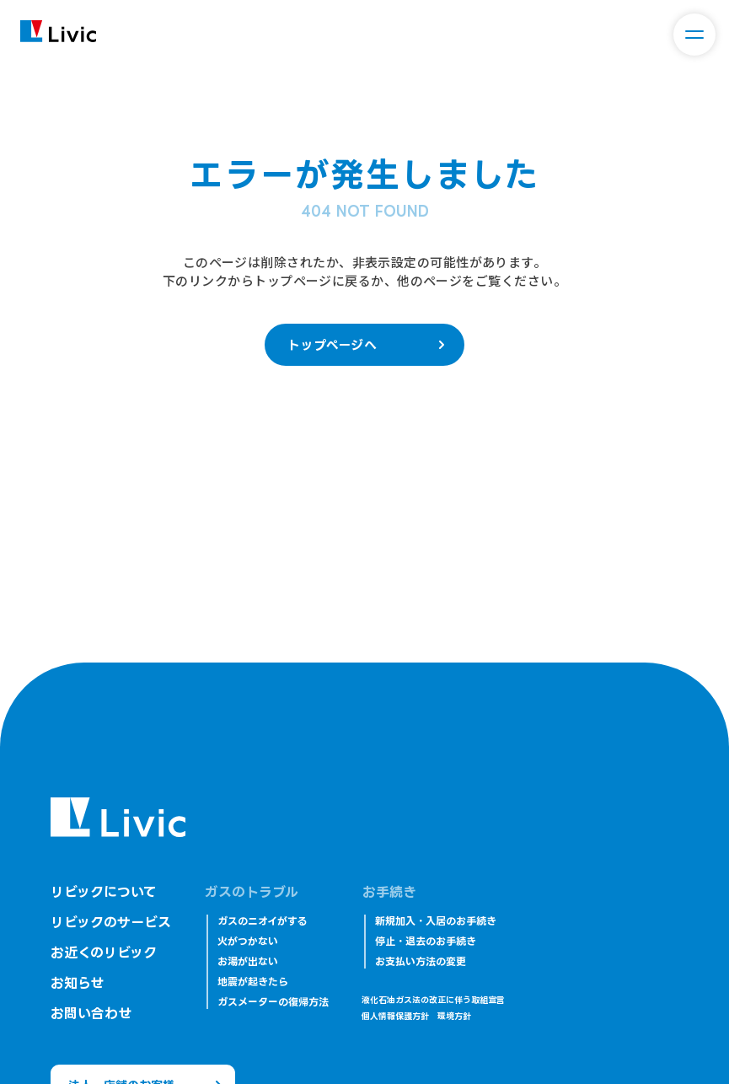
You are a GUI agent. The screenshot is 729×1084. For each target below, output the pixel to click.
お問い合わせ (91, 1013)
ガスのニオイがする (262, 920)
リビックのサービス (111, 922)
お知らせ (77, 982)
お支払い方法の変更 (420, 961)
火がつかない (247, 941)
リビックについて (104, 891)
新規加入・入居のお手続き (435, 920)
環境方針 (454, 1016)
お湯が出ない (247, 961)
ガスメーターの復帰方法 (273, 1001)
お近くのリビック (104, 952)
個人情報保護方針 (395, 1016)
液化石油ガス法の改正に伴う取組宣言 (433, 1000)
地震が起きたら (252, 981)
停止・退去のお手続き (425, 941)
